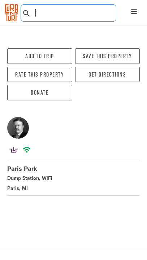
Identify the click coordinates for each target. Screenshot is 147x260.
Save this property (107, 56)
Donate (39, 92)
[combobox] (68, 13)
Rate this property (39, 74)
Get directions (107, 74)
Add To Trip (39, 56)
